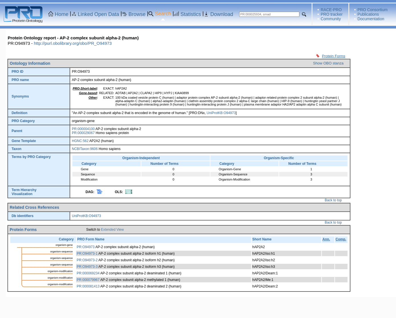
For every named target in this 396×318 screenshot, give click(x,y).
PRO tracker (332, 14)
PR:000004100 (83, 129)
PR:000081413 (88, 286)
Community (331, 19)
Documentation (371, 19)
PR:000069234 (88, 273)
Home (61, 14)
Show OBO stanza (328, 63)
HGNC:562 (80, 141)
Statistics (190, 14)
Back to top (333, 200)
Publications (368, 14)
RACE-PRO (331, 9)
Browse (137, 14)
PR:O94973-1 (87, 254)
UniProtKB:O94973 (221, 113)
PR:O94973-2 (87, 260)
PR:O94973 (86, 247)
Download (221, 14)
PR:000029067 (83, 133)
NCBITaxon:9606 (85, 149)
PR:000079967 (88, 280)
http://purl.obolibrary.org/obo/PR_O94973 (73, 43)
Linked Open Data (98, 14)
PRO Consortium (373, 9)
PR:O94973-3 (87, 267)
